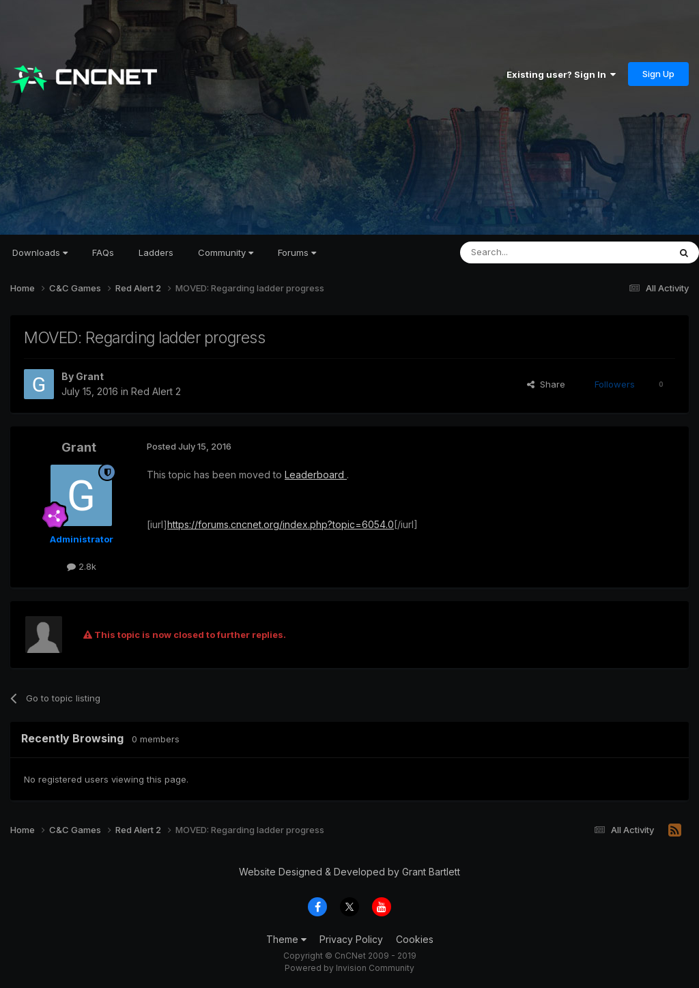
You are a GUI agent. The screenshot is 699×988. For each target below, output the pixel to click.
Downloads (40, 252)
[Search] (529, 252)
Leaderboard (316, 474)
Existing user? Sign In (561, 74)
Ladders (156, 252)
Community (225, 252)
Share (546, 384)
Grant (90, 376)
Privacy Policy (351, 939)
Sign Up (658, 73)
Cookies (414, 939)
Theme (286, 939)
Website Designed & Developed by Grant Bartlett (349, 871)
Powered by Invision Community (349, 968)
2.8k (81, 566)
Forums (297, 252)
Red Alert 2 (156, 391)
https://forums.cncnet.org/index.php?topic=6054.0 (280, 524)
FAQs (103, 252)
